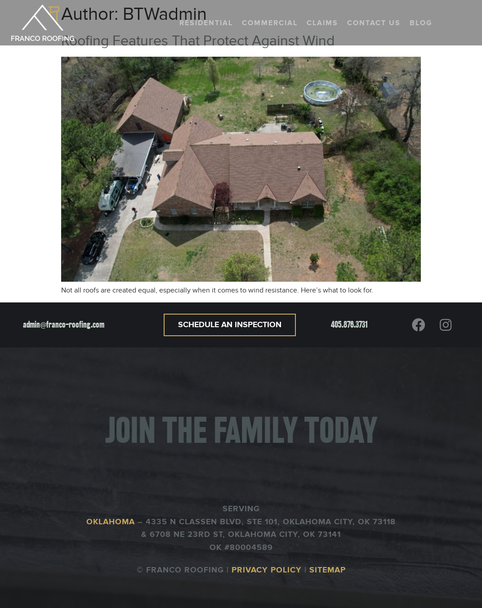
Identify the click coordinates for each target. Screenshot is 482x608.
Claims (322, 22)
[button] (230, 325)
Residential (206, 22)
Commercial (270, 22)
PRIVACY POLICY (267, 570)
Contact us (374, 22)
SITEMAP (327, 570)
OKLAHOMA (112, 522)
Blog (421, 22)
